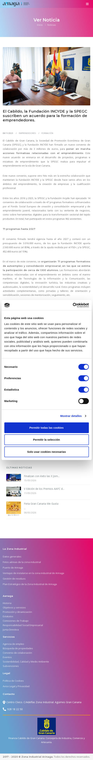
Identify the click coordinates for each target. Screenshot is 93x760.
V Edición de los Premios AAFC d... (44, 488)
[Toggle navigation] (87, 4)
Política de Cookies (13, 680)
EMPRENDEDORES (27, 133)
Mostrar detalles (71, 415)
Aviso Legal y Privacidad (16, 686)
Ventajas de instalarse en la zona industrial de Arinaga (33, 573)
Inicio (40, 24)
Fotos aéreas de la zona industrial (22, 562)
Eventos (7, 657)
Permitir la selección (46, 439)
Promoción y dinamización (17, 612)
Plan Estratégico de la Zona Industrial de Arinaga (30, 584)
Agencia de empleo (13, 644)
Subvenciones (11, 666)
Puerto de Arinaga (13, 567)
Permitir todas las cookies (46, 427)
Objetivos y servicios (14, 607)
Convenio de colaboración (17, 652)
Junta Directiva (11, 629)
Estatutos (8, 616)
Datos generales (12, 556)
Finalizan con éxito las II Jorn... (41, 476)
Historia (7, 603)
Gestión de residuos (14, 578)
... (41, 506)
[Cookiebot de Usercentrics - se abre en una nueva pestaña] (73, 305)
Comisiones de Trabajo (16, 620)
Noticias (51, 24)
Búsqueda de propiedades (18, 648)
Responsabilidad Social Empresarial (23, 625)
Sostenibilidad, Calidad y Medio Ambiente (26, 661)
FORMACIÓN (47, 133)
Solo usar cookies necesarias (46, 451)
